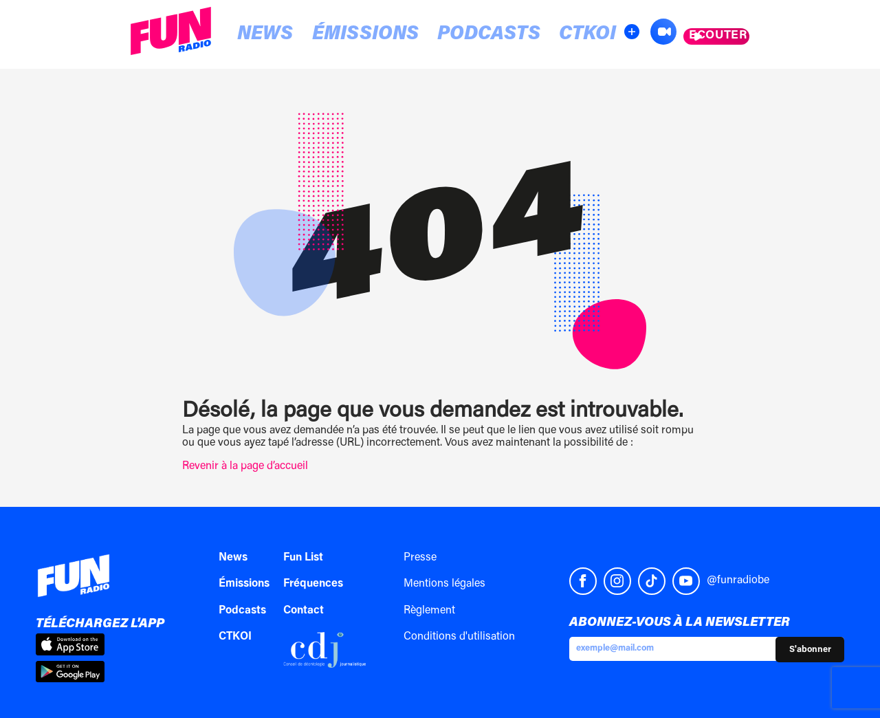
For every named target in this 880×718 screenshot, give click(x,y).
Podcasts (423, 35)
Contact (303, 610)
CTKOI (498, 35)
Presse (420, 557)
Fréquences (313, 583)
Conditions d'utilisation (459, 636)
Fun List (303, 557)
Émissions (326, 35)
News (250, 35)
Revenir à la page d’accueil (245, 466)
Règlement (429, 610)
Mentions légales (444, 583)
